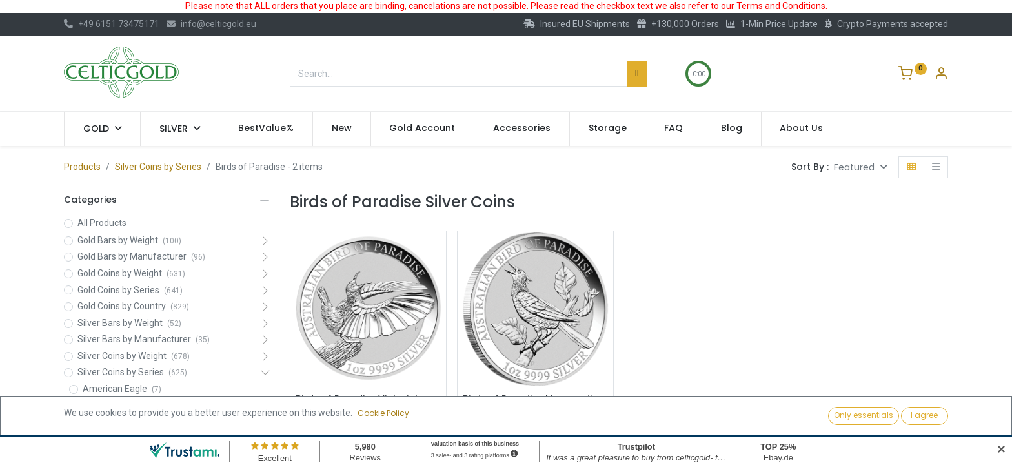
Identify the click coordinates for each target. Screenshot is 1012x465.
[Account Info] (941, 75)
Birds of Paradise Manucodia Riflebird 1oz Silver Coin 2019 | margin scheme (530, 411)
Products (82, 166)
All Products (101, 223)
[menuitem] (265, 128)
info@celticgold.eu (211, 24)
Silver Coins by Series (158, 166)
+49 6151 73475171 (111, 24)
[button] (860, 167)
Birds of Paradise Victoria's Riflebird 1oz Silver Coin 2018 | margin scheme (363, 411)
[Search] (637, 74)
